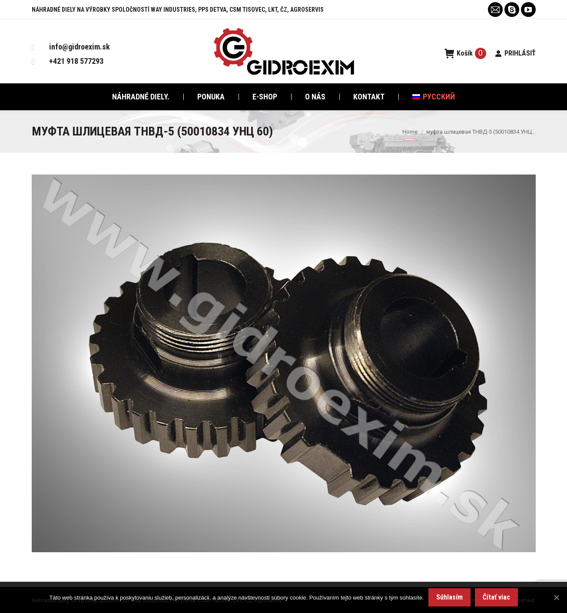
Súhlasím (449, 597)
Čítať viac (496, 597)
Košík (465, 53)
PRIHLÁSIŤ (515, 53)
